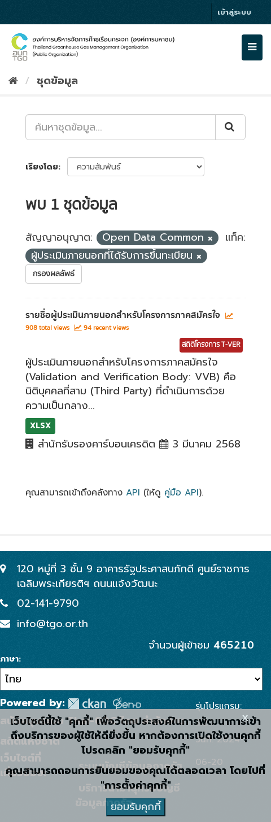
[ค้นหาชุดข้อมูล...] (120, 127)
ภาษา (9, 659)
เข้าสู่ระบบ (234, 12)
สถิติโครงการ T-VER (211, 345)
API (133, 492)
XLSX (40, 426)
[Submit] (230, 127)
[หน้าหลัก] (13, 81)
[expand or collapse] (252, 47)
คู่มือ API (181, 492)
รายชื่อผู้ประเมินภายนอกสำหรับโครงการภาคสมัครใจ (122, 315)
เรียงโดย (41, 167)
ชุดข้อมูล (57, 81)
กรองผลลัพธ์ (54, 274)
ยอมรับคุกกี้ (136, 807)
